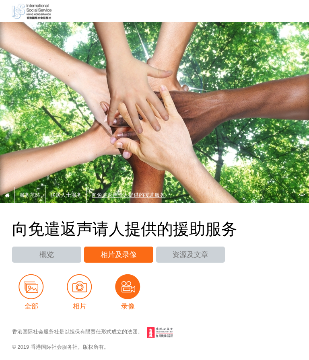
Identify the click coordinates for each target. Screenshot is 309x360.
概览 (46, 255)
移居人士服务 (66, 195)
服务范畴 (29, 195)
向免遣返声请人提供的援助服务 (128, 195)
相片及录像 (119, 255)
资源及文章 (190, 255)
